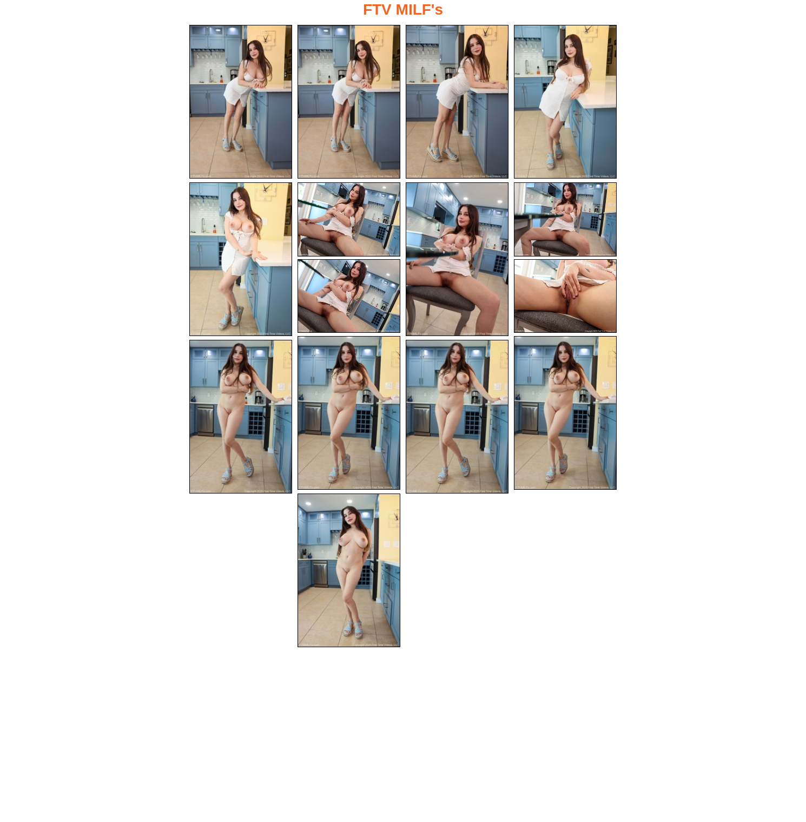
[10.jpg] (565, 296)
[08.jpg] (565, 219)
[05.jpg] (240, 259)
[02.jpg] (349, 102)
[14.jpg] (457, 417)
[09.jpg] (349, 296)
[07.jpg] (457, 259)
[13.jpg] (240, 417)
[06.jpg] (349, 219)
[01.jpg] (240, 102)
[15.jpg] (349, 570)
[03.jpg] (457, 102)
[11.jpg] (349, 413)
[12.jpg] (565, 413)
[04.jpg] (565, 102)
